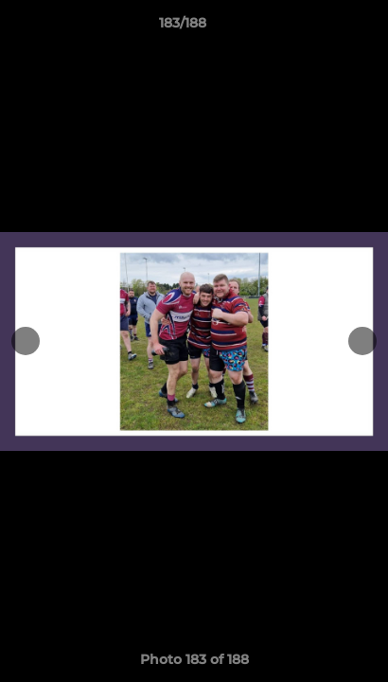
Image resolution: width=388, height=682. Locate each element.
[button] (320, 27)
